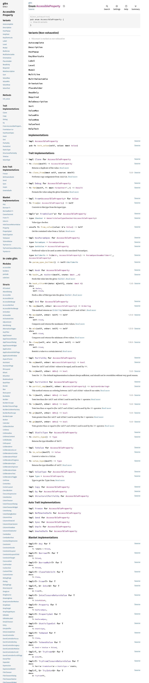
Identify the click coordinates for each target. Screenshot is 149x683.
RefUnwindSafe (43, 513)
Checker (39, 218)
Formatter (60, 188)
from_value (46, 227)
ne (34, 371)
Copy (37, 487)
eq (34, 362)
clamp (35, 342)
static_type (39, 437)
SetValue (39, 246)
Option (94, 386)
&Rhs (54, 371)
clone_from (38, 172)
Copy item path (64, 6)
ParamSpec (40, 242)
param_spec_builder (43, 262)
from (35, 203)
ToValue (39, 447)
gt (34, 413)
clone (35, 164)
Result (79, 188)
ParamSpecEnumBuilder (97, 255)
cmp (34, 306)
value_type (38, 461)
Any (41, 543)
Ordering (86, 306)
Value (74, 145)
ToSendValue (46, 642)
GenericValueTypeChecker (60, 218)
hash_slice (38, 283)
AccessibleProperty (46, 141)
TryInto (47, 670)
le (34, 404)
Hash (37, 270)
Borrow (42, 553)
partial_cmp (39, 386)
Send (37, 517)
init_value (43, 145)
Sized (40, 291)
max (34, 315)
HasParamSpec (42, 237)
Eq (36, 491)
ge (34, 421)
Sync (37, 522)
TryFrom (47, 651)
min (34, 328)
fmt (34, 188)
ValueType (40, 471)
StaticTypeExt (47, 623)
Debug (38, 183)
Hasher (47, 274)
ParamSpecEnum (56, 242)
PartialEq (40, 358)
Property (44, 604)
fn (50, 255)
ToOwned (43, 633)
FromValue (46, 213)
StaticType (41, 432)
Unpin (38, 526)
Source (31, 9)
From (37, 198)
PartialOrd (41, 382)
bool (82, 362)
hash (35, 274)
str (55, 255)
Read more (64, 168)
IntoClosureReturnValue (53, 595)
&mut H (77, 283)
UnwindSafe (41, 531)
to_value (37, 452)
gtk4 (30, 3)
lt (34, 395)
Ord (37, 301)
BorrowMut (44, 562)
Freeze (39, 508)
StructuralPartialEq (47, 496)
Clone (38, 159)
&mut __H (74, 274)
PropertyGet (46, 614)
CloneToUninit (47, 572)
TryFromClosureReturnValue (55, 661)
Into (45, 585)
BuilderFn (40, 255)
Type (54, 437)
